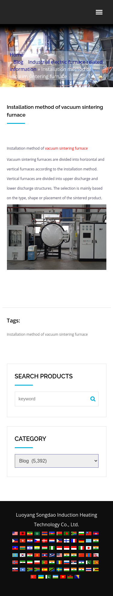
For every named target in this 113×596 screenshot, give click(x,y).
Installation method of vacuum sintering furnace (47, 334)
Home (17, 54)
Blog (19, 62)
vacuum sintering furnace (66, 148)
